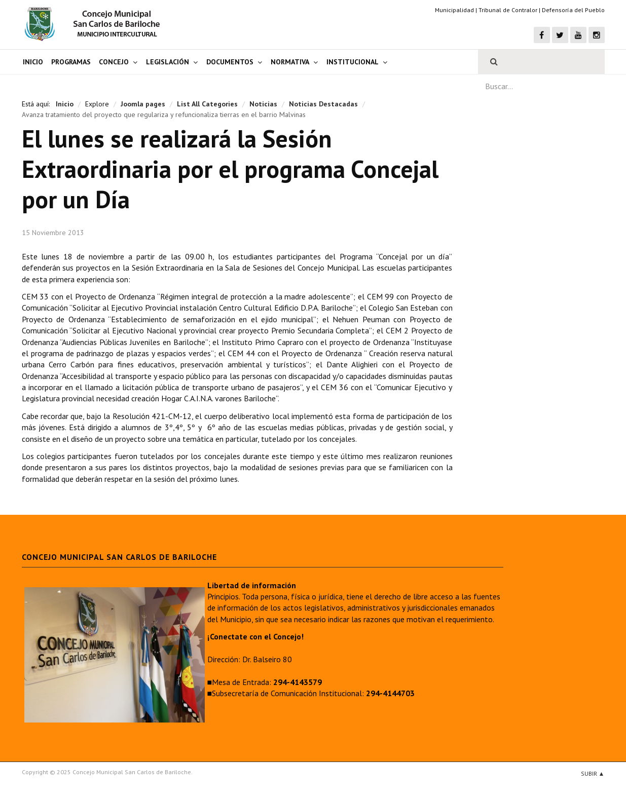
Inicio (33, 61)
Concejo (114, 61)
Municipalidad (454, 10)
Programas (71, 61)
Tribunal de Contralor (507, 10)
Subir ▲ (593, 773)
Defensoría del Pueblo (573, 10)
